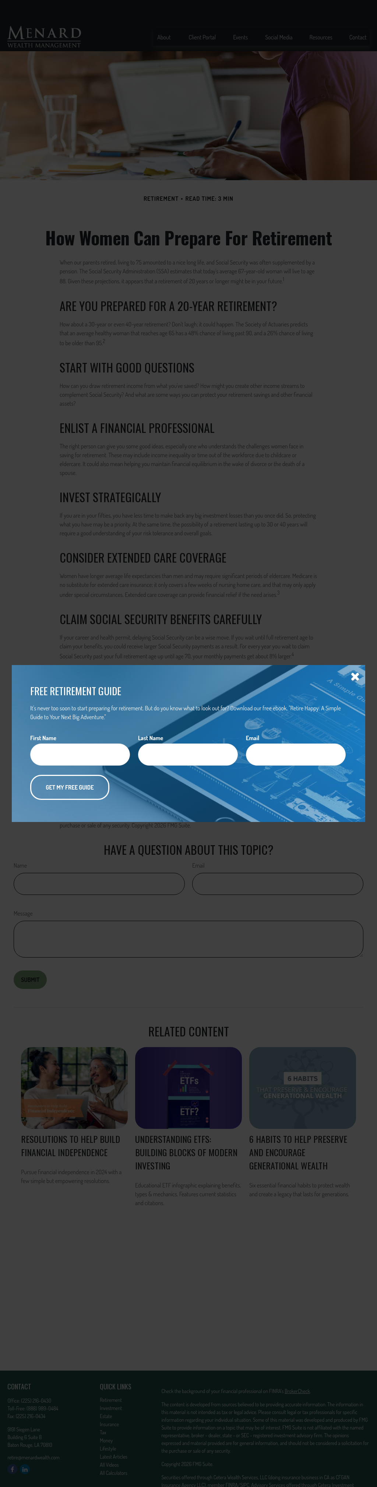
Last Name (150, 738)
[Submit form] (69, 787)
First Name (43, 738)
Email (252, 738)
